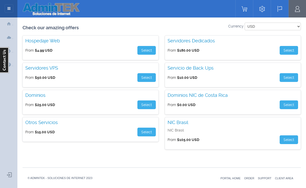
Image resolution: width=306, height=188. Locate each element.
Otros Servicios (41, 122)
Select (146, 50)
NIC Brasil (178, 122)
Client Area (284, 178)
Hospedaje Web (42, 40)
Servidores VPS (41, 68)
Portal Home (231, 178)
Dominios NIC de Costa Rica (198, 95)
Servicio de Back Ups (191, 68)
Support (264, 178)
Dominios (35, 95)
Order (249, 178)
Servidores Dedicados (191, 40)
